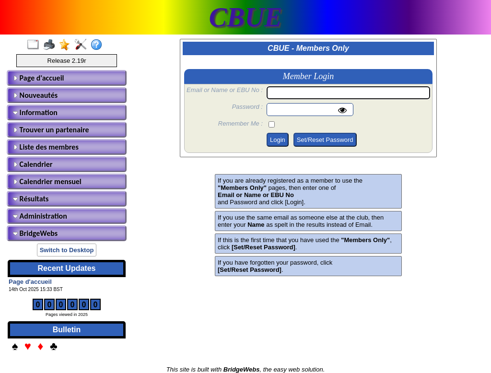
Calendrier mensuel (47, 181)
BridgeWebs (35, 233)
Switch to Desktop (67, 250)
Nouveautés (35, 95)
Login (277, 139)
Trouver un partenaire (51, 129)
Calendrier (33, 164)
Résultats (30, 198)
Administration (40, 216)
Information (35, 112)
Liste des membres (46, 147)
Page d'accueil (38, 77)
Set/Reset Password (325, 139)
